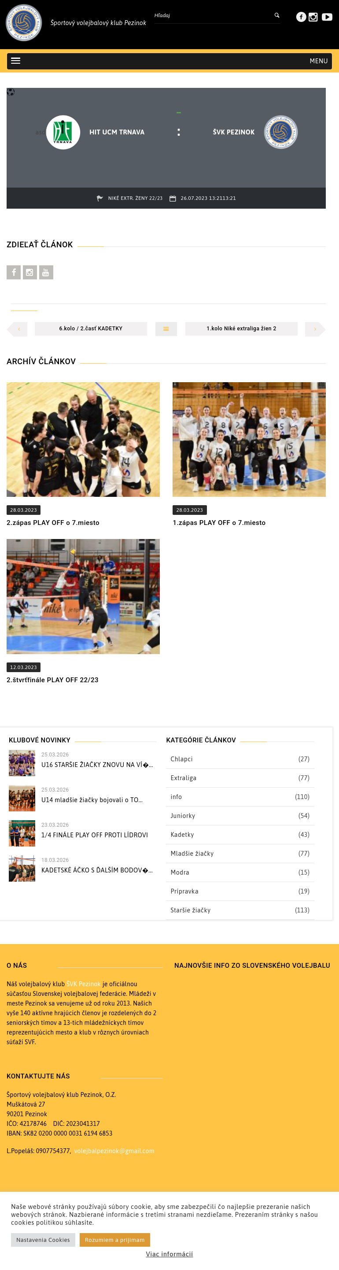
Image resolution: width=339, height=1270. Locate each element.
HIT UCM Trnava (116, 132)
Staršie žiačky (190, 910)
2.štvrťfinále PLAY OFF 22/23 (53, 680)
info (176, 796)
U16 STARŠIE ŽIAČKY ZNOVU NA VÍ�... (97, 764)
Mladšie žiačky (192, 853)
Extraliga (183, 778)
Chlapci (181, 759)
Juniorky (182, 815)
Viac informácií (169, 1254)
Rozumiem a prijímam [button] (115, 1240)
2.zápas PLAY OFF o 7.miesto (53, 523)
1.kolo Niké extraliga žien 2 (241, 329)
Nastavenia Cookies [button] (43, 1240)
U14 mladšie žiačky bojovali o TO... (92, 799)
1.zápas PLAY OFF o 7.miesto (219, 523)
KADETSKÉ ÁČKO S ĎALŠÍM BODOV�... (97, 870)
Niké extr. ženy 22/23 (135, 198)
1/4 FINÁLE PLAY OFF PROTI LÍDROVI (94, 835)
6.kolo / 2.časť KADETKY (90, 329)
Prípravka (184, 891)
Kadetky (182, 834)
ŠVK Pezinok (83, 984)
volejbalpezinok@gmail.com (114, 1150)
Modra (179, 872)
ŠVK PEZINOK (234, 132)
